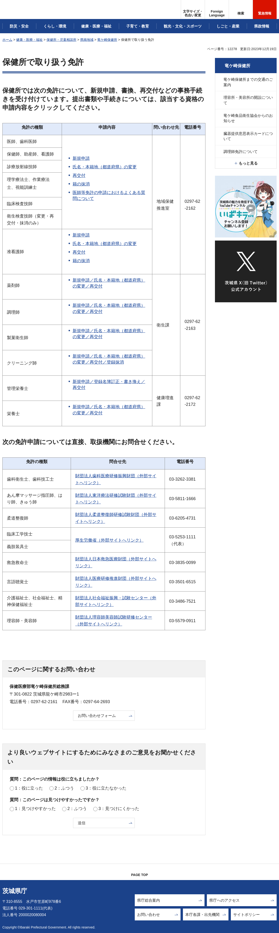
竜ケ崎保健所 (107, 40)
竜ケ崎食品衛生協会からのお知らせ (248, 118)
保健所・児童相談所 (61, 40)
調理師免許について (240, 152)
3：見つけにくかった (118, 808)
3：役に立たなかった (106, 788)
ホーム (7, 40)
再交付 (79, 175)
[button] (217, 9)
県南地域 (86, 40)
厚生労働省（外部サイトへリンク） (109, 540)
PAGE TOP (139, 875)
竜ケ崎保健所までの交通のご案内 (248, 82)
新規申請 (81, 158)
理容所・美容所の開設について (248, 100)
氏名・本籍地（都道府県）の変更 (105, 167)
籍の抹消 (81, 184)
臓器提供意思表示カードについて (248, 136)
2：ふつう (64, 788)
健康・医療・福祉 (29, 40)
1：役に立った (29, 788)
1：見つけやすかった (35, 808)
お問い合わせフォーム (97, 716)
